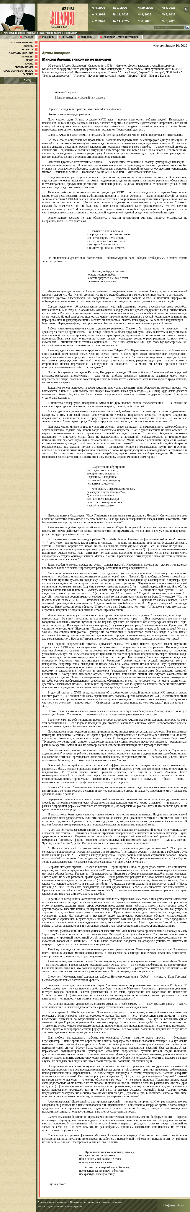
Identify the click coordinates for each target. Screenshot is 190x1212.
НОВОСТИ (30, 49)
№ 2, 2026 (98, 21)
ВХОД (27, 80)
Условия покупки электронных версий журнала (59, 1206)
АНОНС (31, 63)
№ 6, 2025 (168, 14)
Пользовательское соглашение (52, 1202)
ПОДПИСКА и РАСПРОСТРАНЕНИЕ (121, 37)
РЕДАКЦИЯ (48, 37)
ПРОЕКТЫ (30, 56)
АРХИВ (32, 60)
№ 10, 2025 (145, 7)
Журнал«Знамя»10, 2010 (170, 45)
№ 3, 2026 (98, 14)
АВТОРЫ (30, 46)
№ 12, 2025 (120, 14)
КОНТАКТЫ (67, 37)
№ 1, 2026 (120, 7)
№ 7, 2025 (168, 7)
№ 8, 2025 (144, 21)
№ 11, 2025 (121, 21)
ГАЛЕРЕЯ (30, 74)
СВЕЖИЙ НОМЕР (26, 67)
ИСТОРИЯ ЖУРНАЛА (24, 42)
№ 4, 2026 (98, 7)
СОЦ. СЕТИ (86, 37)
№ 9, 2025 (144, 14)
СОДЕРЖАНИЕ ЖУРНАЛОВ (21, 71)
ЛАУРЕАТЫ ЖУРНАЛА (23, 53)
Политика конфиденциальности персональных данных (96, 1202)
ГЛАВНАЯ (28, 37)
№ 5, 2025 (168, 21)
